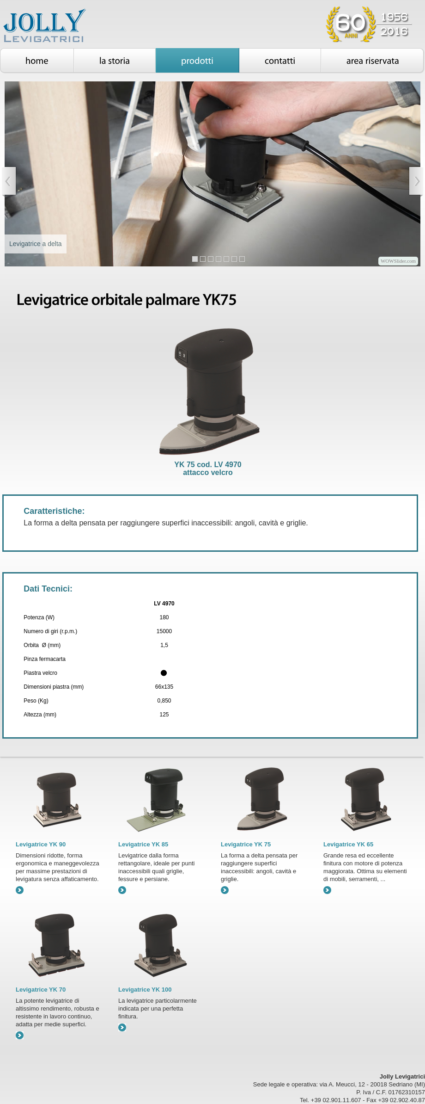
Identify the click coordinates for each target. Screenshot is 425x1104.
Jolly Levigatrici (56, 27)
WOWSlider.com (398, 261)
